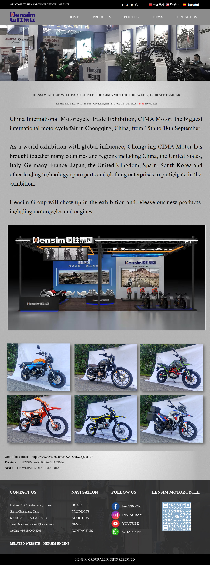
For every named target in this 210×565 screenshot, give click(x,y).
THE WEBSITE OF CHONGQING (38, 468)
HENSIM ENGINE (56, 543)
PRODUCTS (102, 17)
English (174, 4)
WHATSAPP (131, 532)
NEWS (158, 17)
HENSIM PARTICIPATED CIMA (42, 462)
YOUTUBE (130, 523)
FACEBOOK (131, 506)
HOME (74, 17)
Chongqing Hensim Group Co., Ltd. (111, 103)
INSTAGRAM (132, 515)
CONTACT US (186, 17)
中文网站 (158, 4)
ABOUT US (130, 17)
